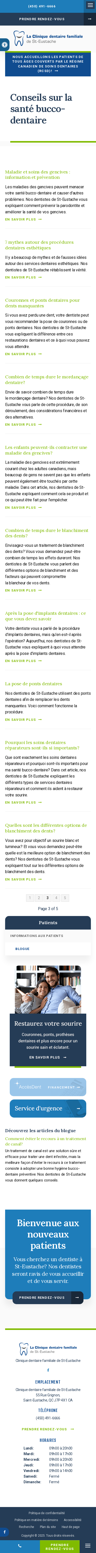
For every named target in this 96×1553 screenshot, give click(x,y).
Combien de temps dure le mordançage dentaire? (46, 379)
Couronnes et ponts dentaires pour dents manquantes (42, 303)
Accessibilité (72, 1520)
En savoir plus (20, 219)
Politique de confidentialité (47, 1513)
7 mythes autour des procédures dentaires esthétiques (39, 245)
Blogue (22, 949)
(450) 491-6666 (42, 6)
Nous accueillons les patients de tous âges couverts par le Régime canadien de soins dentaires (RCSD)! (48, 64)
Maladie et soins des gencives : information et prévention (37, 174)
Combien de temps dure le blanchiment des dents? (46, 533)
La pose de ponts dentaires (33, 684)
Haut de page (71, 1527)
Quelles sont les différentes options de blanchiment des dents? (46, 828)
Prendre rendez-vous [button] (42, 19)
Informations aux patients (36, 936)
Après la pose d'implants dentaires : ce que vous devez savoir (45, 616)
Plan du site (48, 1527)
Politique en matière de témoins (36, 1520)
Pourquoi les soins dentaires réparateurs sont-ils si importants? (42, 745)
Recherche (26, 1527)
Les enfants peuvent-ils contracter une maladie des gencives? (46, 450)
